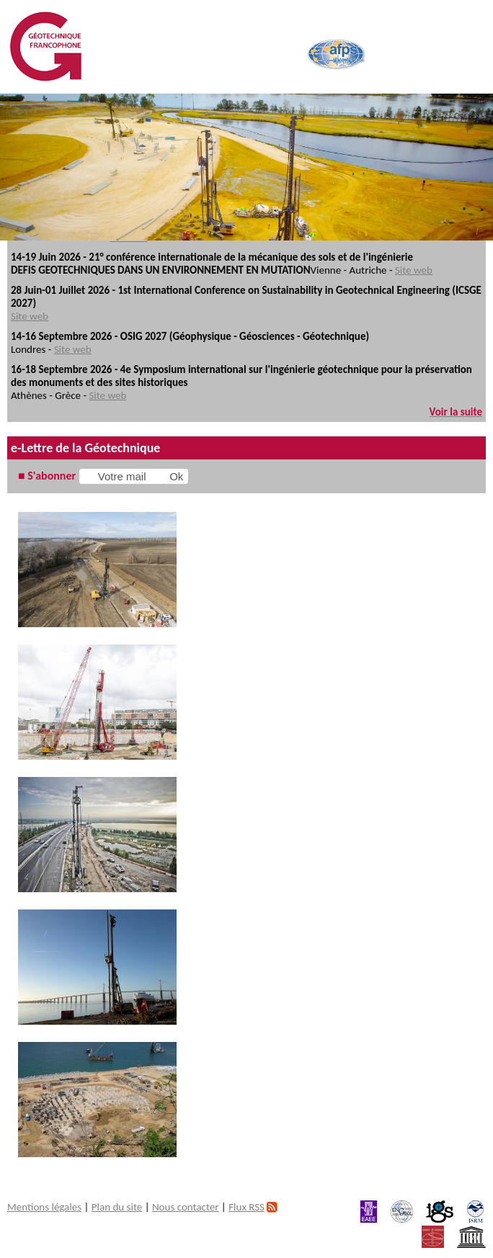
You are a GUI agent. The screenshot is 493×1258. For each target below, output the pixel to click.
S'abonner (51, 475)
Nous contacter (185, 1206)
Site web (413, 270)
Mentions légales (44, 1206)
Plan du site (117, 1206)
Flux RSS (246, 1206)
